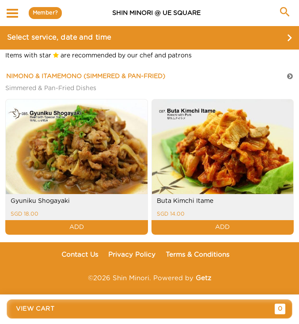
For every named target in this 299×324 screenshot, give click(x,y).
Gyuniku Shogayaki (40, 201)
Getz (203, 278)
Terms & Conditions (197, 255)
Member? (45, 12)
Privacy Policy (131, 255)
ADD (76, 227)
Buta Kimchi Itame (185, 201)
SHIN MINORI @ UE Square (156, 13)
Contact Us (79, 255)
